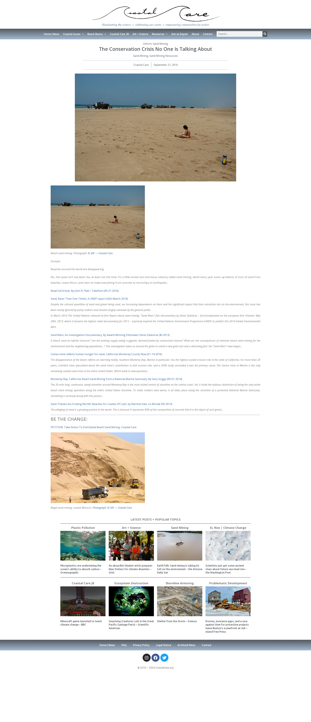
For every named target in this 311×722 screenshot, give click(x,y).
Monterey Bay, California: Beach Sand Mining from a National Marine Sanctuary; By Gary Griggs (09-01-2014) (116, 379)
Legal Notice (163, 645)
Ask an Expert (179, 34)
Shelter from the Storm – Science (177, 621)
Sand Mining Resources (164, 56)
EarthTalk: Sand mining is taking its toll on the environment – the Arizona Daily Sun (179, 569)
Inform (147, 43)
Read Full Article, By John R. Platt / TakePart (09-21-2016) (85, 291)
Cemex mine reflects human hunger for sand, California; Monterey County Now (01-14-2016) (106, 354)
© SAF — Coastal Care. (100, 253)
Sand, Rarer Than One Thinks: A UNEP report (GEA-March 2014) (89, 298)
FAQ (124, 645)
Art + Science (140, 34)
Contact (208, 34)
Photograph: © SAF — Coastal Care (112, 507)
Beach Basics (96, 33)
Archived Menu (186, 645)
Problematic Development (228, 583)
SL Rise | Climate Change (228, 528)
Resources (160, 33)
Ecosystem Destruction (131, 583)
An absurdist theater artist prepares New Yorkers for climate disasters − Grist (130, 569)
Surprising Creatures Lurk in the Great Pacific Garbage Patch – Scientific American (131, 625)
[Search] (264, 34)
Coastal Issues (73, 33)
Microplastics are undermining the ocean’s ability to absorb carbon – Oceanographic (80, 569)
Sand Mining (160, 43)
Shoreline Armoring (180, 583)
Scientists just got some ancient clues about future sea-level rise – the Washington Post (226, 569)
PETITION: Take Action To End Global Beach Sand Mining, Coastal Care (93, 427)
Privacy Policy (141, 645)
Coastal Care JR (119, 34)
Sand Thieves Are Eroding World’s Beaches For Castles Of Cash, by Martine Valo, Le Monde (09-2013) (111, 404)
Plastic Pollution (83, 528)
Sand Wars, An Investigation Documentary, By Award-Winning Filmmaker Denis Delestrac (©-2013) (110, 335)
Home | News (51, 34)
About (195, 34)
